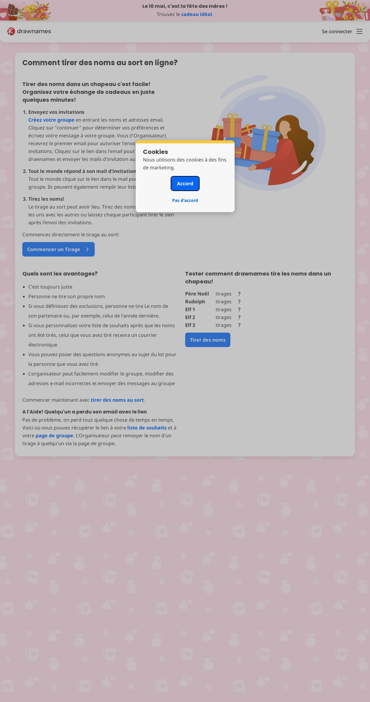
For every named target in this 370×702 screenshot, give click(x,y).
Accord (185, 183)
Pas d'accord (185, 200)
